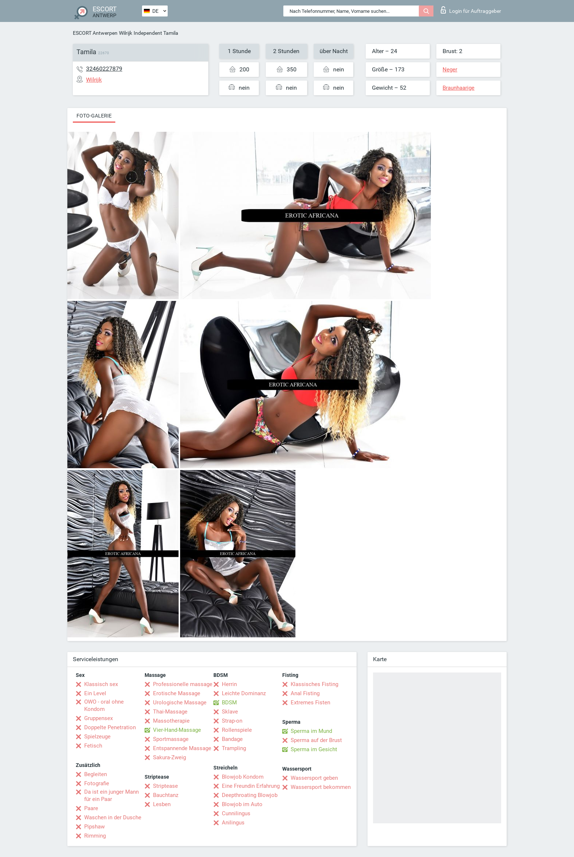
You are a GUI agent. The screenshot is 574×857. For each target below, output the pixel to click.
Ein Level (95, 693)
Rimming (95, 835)
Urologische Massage (179, 702)
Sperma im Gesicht (314, 749)
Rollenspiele (237, 730)
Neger (450, 69)
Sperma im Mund (311, 731)
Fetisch (93, 745)
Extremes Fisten (310, 702)
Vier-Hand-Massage (177, 730)
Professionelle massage (182, 684)
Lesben (162, 804)
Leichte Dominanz (244, 693)
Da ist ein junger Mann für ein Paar (111, 795)
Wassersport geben (314, 778)
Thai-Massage (170, 711)
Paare (91, 808)
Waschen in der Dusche (112, 817)
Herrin (229, 684)
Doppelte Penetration (110, 727)
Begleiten (95, 774)
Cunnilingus (236, 813)
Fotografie (96, 783)
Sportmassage (171, 739)
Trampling (234, 748)
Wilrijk (125, 33)
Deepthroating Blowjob (249, 795)
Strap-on (232, 721)
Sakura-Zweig (169, 757)
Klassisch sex (101, 684)
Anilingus (233, 822)
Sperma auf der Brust (316, 740)
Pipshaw (94, 826)
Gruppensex (98, 718)
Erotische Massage (176, 693)
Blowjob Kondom (243, 777)
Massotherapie (171, 721)
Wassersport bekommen (321, 787)
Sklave (230, 711)
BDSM (229, 702)
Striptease (165, 786)
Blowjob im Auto (242, 804)
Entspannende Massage (182, 748)
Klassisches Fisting (314, 684)
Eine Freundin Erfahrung (251, 786)
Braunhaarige (458, 88)
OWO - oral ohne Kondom (104, 705)
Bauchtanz (165, 795)
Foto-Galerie (94, 116)
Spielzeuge (97, 736)
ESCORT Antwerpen (95, 33)
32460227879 (104, 68)
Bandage (232, 739)
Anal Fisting (305, 693)
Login (471, 10)
